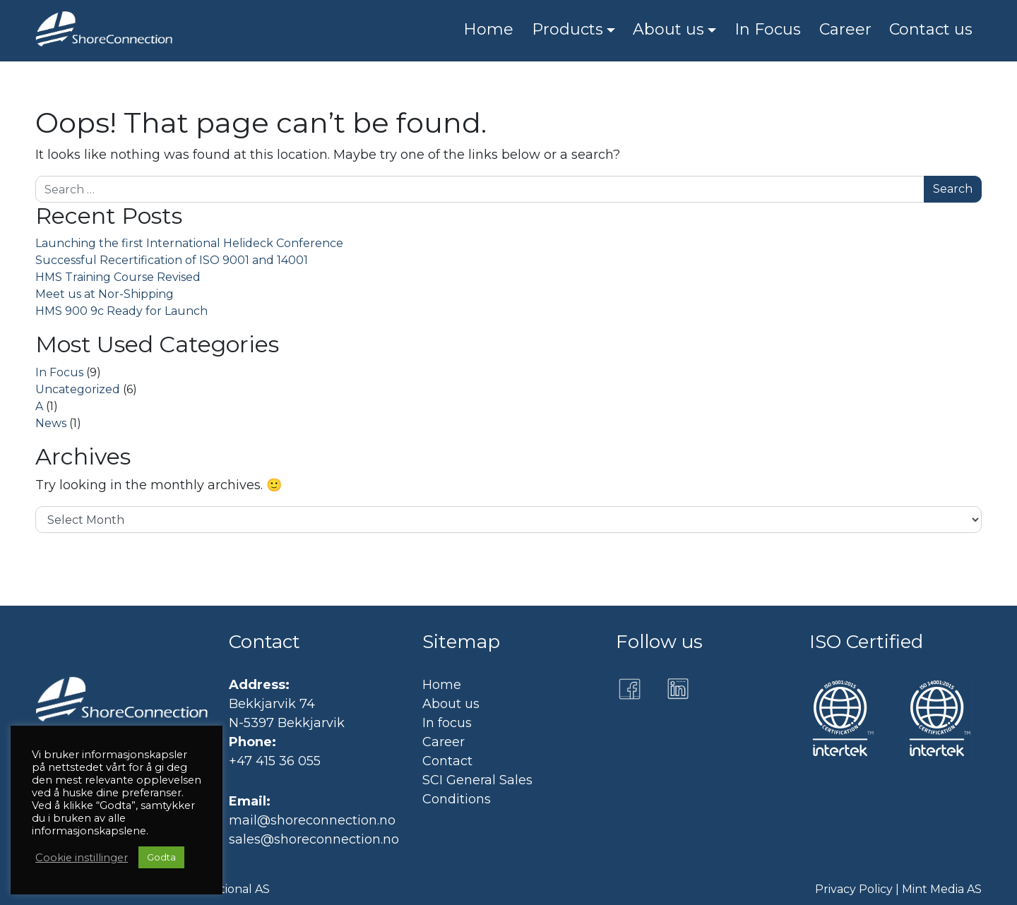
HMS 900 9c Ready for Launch (121, 311)
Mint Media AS (942, 889)
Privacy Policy (854, 889)
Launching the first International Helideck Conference (189, 243)
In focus (447, 723)
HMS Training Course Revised (118, 277)
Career (443, 742)
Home (441, 685)
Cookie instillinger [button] (81, 857)
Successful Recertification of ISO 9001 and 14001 (171, 260)
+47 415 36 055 (275, 761)
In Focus (59, 372)
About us (451, 704)
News (50, 423)
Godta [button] (161, 857)
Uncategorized (77, 389)
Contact (447, 761)
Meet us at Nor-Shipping (104, 294)
